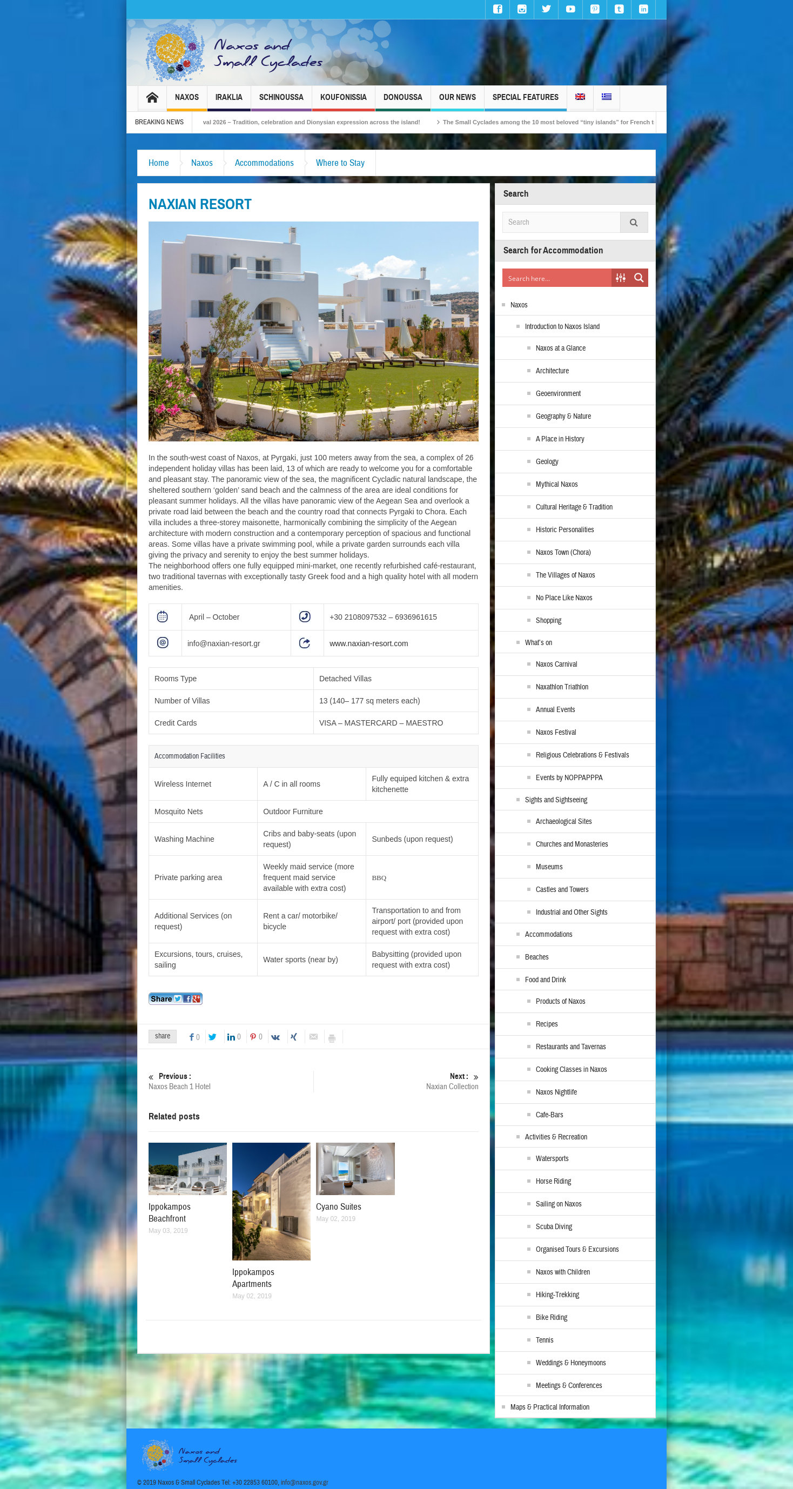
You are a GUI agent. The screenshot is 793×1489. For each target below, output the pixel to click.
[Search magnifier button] (639, 278)
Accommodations (264, 163)
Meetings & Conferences (569, 1386)
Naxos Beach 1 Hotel (231, 1081)
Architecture (552, 371)
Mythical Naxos (557, 484)
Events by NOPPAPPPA (569, 778)
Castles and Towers (562, 890)
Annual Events (555, 710)
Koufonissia (343, 101)
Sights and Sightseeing (556, 800)
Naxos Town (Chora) (563, 553)
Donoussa (403, 101)
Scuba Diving (554, 1227)
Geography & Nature (563, 416)
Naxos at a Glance (561, 348)
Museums (549, 867)
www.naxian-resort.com (369, 643)
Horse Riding (553, 1181)
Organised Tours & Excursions (577, 1250)
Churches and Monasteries (572, 844)
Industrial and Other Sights (572, 912)
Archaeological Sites (564, 822)
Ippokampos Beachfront (170, 1212)
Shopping (548, 621)
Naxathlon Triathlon (562, 687)
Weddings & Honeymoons (571, 1363)
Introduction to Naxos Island (562, 327)
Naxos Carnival (556, 664)
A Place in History (560, 439)
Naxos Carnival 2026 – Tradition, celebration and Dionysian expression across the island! (309, 122)
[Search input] (557, 277)
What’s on (538, 643)
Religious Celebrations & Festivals (582, 755)
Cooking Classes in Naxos (571, 1070)
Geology (547, 462)
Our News (457, 101)
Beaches (537, 957)
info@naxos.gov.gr (304, 1482)
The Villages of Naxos (565, 575)
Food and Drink (545, 980)
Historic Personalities (565, 530)
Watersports (552, 1159)
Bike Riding (551, 1318)
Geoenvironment (558, 394)
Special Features (526, 101)
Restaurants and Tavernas (571, 1047)
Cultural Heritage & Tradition (574, 507)
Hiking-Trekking (557, 1295)
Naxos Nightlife (556, 1092)
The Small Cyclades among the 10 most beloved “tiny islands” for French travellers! (576, 122)
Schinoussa (281, 101)
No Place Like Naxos (564, 598)
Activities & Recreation (556, 1137)
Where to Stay (340, 163)
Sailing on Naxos (559, 1204)
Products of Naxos (561, 1002)
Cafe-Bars (549, 1115)
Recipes (547, 1024)
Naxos (187, 101)
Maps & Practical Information (549, 1407)
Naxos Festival (556, 732)
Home (159, 163)
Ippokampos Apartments (253, 1278)
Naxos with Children (563, 1272)
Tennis (545, 1340)
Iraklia (229, 101)
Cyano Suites (338, 1206)
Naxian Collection (396, 1081)
